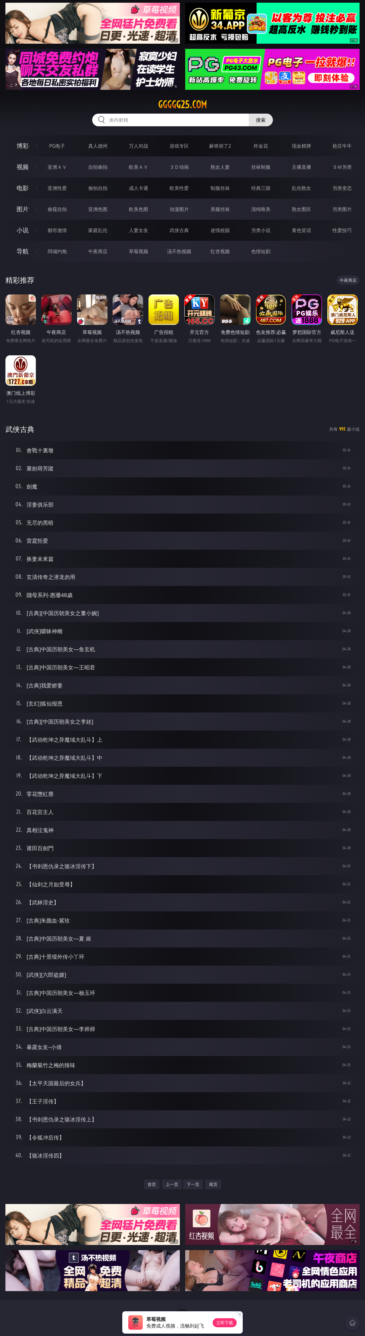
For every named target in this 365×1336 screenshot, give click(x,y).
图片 (23, 209)
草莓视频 (138, 251)
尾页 (213, 1184)
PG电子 (57, 146)
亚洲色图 (98, 209)
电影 (23, 188)
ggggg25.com (182, 105)
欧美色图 (138, 209)
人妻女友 (138, 230)
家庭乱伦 (98, 230)
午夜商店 (98, 251)
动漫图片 (179, 209)
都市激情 (57, 230)
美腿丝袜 (220, 209)
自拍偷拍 (98, 167)
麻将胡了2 (220, 146)
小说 (23, 230)
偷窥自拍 (57, 209)
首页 (152, 1184)
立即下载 (224, 1322)
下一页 (193, 1184)
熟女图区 (301, 209)
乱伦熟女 (301, 188)
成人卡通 (138, 188)
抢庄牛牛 (342, 146)
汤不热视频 (179, 251)
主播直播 (301, 167)
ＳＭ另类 (342, 167)
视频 (23, 167)
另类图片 (342, 209)
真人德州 (98, 146)
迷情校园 (220, 230)
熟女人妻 (220, 167)
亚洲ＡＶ (57, 167)
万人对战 (138, 146)
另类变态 (342, 188)
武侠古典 (179, 230)
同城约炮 (57, 251)
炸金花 (261, 146)
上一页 (172, 1184)
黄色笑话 (301, 230)
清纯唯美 (260, 209)
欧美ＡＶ (138, 167)
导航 (23, 251)
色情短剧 (260, 251)
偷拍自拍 (98, 188)
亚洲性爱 (57, 188)
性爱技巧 (342, 230)
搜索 (261, 120)
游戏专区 (179, 146)
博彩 (23, 146)
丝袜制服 (260, 167)
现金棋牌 (301, 146)
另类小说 (260, 230)
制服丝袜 (220, 188)
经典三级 (260, 188)
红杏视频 (220, 251)
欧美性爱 (179, 188)
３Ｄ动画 (179, 167)
